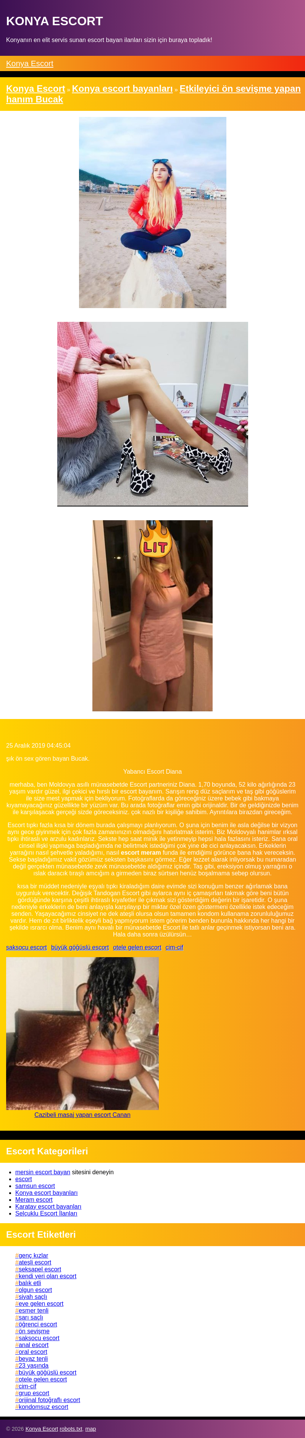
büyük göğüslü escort (80, 947)
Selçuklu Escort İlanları (46, 1213)
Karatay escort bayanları (48, 1206)
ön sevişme (34, 1331)
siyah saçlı (33, 1297)
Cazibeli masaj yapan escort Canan (82, 1115)
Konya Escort (29, 63)
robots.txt (71, 1429)
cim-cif (174, 947)
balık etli (30, 1283)
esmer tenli (33, 1310)
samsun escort (35, 1186)
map (90, 1429)
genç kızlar (33, 1255)
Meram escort (34, 1199)
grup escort (34, 1393)
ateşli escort (35, 1262)
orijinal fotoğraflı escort (49, 1400)
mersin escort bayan (42, 1172)
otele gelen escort (137, 947)
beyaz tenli (33, 1358)
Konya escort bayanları (46, 1193)
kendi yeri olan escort (47, 1276)
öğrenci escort (38, 1324)
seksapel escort (40, 1269)
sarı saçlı (31, 1317)
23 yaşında (33, 1365)
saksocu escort (26, 947)
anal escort (33, 1345)
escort (23, 1179)
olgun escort (35, 1290)
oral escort (33, 1352)
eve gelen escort (41, 1303)
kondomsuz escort (43, 1407)
